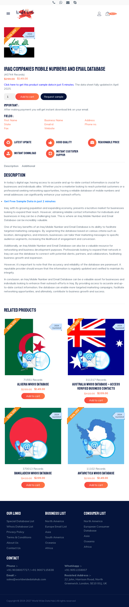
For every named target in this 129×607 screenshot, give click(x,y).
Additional (28, 166)
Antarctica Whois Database (96, 473)
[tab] (11, 166)
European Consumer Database (96, 528)
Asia (48, 532)
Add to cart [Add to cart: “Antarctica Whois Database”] (96, 485)
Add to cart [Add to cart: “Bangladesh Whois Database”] (33, 485)
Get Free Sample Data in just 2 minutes (30, 201)
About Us (12, 542)
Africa (49, 548)
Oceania (50, 542)
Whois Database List (20, 526)
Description (11, 166)
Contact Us (13, 548)
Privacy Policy (15, 532)
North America (54, 521)
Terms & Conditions (19, 537)
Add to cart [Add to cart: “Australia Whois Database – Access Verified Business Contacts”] (96, 400)
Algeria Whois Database (33, 384)
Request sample (53, 96)
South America (54, 537)
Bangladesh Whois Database (33, 473)
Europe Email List (56, 526)
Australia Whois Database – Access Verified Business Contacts (96, 386)
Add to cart (27, 96)
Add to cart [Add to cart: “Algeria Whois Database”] (33, 396)
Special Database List (20, 521)
